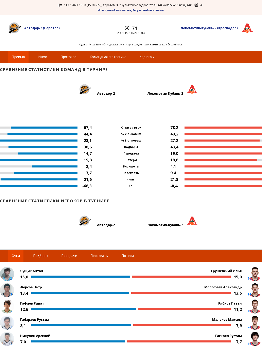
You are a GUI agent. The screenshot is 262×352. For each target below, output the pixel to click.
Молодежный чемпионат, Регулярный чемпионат (131, 10)
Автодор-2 (42, 28)
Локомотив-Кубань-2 (209, 28)
